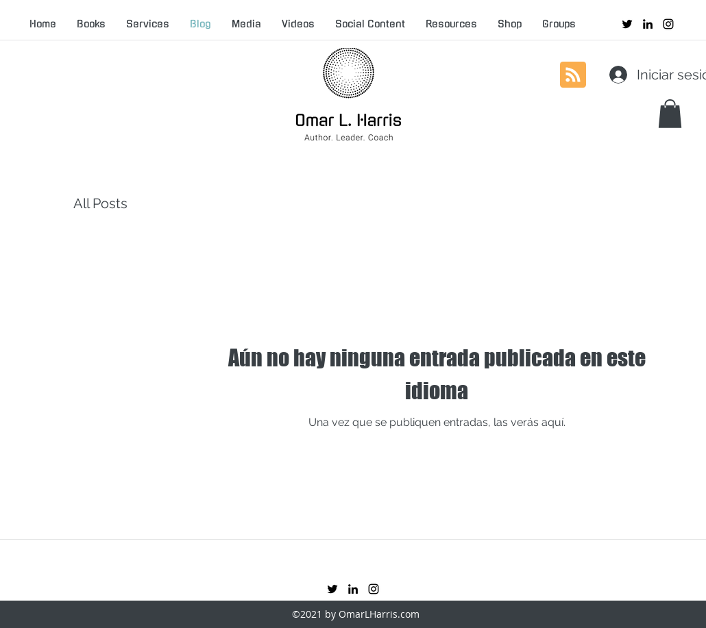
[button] (670, 113)
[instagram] (668, 24)
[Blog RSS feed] (573, 75)
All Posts (100, 203)
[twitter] (627, 24)
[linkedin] (648, 24)
